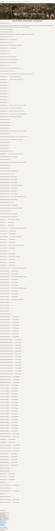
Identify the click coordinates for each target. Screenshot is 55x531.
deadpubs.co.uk (2, 523)
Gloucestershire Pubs (17, 1)
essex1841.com (2, 525)
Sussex (27, 1)
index (9, 23)
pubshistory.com (3, 521)
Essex (12, 1)
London (23, 1)
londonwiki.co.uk (3, 520)
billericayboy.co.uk (3, 522)
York (30, 1)
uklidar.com (2, 524)
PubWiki (2, 1)
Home (7, 1)
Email (10, 1)
